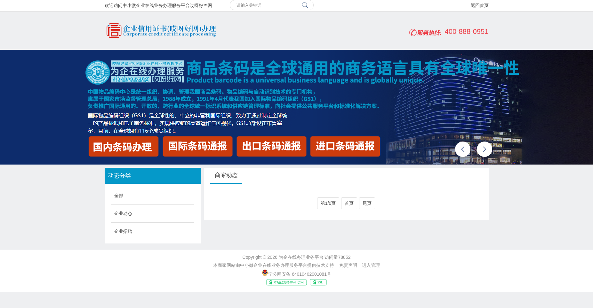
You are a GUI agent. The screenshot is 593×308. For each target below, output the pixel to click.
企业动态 (123, 213)
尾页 (367, 203)
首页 (349, 203)
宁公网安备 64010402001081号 (299, 274)
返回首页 (480, 5)
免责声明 (348, 265)
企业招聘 (123, 231)
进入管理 (371, 265)
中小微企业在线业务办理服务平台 (273, 265)
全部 (118, 195)
